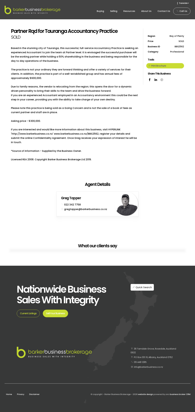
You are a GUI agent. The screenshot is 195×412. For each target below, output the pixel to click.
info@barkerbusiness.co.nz (148, 367)
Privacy (20, 394)
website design (145, 394)
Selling (113, 11)
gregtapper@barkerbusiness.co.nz (85, 209)
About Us (146, 11)
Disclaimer (34, 394)
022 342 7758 (72, 204)
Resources (129, 11)
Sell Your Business (55, 313)
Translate (184, 3)
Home (9, 394)
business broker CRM (180, 394)
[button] (165, 65)
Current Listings (28, 313)
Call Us (181, 11)
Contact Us (164, 11)
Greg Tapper (71, 198)
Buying (100, 11)
